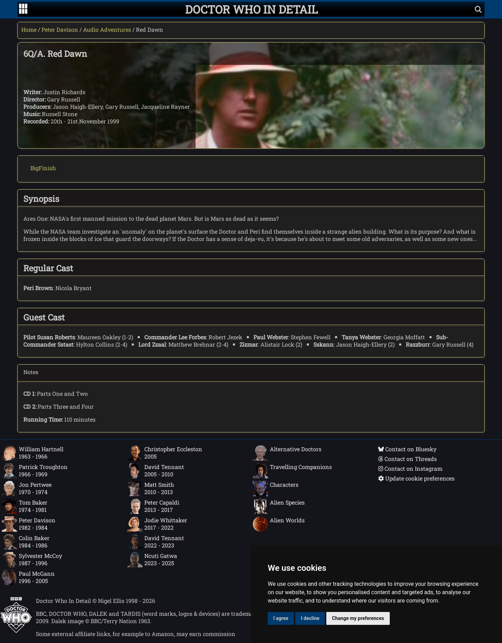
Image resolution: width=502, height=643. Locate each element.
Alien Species (279, 506)
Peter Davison (59, 29)
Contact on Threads (407, 458)
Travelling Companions (292, 470)
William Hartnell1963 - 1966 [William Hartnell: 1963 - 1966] (32, 453)
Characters (275, 488)
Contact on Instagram (410, 468)
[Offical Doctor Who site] (16, 631)
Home (29, 29)
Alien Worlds (279, 524)
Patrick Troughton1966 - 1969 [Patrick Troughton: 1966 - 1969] (35, 470)
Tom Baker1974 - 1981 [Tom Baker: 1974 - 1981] (24, 506)
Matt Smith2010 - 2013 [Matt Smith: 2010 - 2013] (150, 488)
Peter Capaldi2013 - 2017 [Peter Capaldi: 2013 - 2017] (153, 506)
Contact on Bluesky (407, 449)
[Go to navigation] (23, 9)
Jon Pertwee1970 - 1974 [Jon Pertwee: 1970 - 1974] (27, 488)
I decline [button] (310, 618)
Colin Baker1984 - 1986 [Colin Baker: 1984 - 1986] (26, 542)
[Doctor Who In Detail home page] (251, 9)
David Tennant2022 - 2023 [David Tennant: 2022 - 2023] (155, 542)
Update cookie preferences (416, 478)
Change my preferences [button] (358, 618)
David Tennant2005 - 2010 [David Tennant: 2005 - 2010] (155, 470)
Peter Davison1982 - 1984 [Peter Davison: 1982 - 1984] (28, 524)
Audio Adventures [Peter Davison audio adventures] (107, 29)
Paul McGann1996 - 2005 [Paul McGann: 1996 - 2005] (28, 577)
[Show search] (478, 9)
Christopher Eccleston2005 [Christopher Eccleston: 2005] (164, 453)
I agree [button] (280, 618)
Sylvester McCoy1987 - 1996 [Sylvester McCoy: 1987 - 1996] (32, 559)
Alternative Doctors (287, 453)
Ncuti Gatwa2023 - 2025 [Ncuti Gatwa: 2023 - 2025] (152, 559)
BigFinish (43, 168)
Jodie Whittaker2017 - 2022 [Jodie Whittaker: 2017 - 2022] (157, 524)
